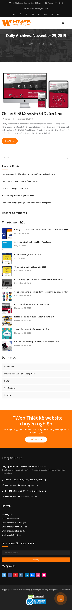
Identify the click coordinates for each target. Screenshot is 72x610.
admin (7, 119)
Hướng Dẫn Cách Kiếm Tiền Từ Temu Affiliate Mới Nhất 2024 (28, 174)
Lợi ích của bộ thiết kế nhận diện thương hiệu (34, 317)
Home (23, 43)
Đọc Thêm (9, 141)
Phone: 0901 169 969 (55, 3)
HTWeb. (19, 590)
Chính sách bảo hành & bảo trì (14, 527)
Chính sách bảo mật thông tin (14, 522)
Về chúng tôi (7, 514)
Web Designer (10, 388)
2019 (31, 43)
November (41, 43)
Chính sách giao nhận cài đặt (13, 531)
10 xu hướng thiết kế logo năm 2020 (18, 195)
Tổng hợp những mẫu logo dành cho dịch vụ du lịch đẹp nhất (41, 292)
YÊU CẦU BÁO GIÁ (36, 439)
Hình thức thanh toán (10, 518)
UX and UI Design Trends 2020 (15, 188)
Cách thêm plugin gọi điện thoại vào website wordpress (26, 202)
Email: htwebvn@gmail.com (37, 9)
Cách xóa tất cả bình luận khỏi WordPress (20, 181)
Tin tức (7, 381)
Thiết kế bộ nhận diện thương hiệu (19, 374)
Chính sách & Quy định (11, 535)
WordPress (8, 395)
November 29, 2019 (25, 119)
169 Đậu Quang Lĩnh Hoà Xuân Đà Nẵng (26, 3)
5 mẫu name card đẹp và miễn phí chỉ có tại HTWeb (36, 342)
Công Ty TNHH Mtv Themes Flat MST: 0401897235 (24, 466)
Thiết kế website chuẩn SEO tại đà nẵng (31, 329)
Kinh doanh (9, 366)
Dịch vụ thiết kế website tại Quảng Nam (32, 113)
